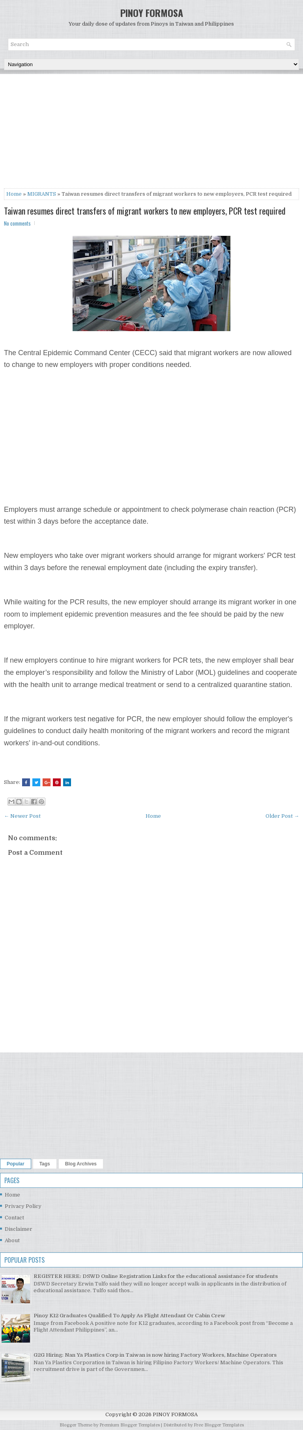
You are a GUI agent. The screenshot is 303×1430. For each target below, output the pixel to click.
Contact (14, 1218)
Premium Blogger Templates (129, 1425)
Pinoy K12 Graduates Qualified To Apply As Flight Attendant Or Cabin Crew (129, 1316)
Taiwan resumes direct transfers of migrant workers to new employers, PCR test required (145, 210)
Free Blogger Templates (219, 1425)
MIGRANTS (41, 194)
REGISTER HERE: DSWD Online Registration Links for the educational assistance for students (156, 1276)
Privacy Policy (23, 1206)
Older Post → (282, 816)
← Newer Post (22, 816)
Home (14, 194)
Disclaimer (18, 1229)
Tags (44, 1164)
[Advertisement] (151, 133)
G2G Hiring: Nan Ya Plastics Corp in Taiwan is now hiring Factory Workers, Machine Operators (155, 1355)
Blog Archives (81, 1164)
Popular (15, 1164)
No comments (17, 223)
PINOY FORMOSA (151, 13)
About (12, 1240)
